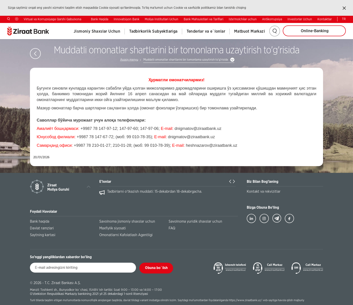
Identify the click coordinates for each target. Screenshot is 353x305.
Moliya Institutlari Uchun (161, 19)
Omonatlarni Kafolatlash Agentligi (126, 235)
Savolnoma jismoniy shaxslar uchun (127, 221)
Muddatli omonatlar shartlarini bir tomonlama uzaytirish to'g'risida (185, 59)
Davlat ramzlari (42, 228)
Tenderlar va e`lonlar (206, 31)
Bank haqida (39, 221)
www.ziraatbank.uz (236, 270)
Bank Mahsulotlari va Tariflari (203, 19)
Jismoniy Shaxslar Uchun (97, 31)
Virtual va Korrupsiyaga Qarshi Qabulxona (52, 19)
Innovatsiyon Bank (126, 19)
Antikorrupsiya (272, 19)
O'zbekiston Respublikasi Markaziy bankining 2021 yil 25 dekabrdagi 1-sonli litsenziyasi (89, 294)
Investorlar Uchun (299, 19)
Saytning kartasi (42, 235)
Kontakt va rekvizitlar (264, 191)
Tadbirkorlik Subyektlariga (153, 31)
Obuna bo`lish (156, 268)
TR (344, 19)
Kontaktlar (324, 19)
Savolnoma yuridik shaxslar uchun (195, 221)
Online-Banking (314, 31)
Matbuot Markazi (249, 31)
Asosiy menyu (129, 59)
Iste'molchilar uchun (243, 19)
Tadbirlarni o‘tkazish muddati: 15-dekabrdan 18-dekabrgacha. (154, 191)
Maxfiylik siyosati (112, 228)
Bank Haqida (99, 19)
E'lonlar (105, 181)
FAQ (172, 228)
